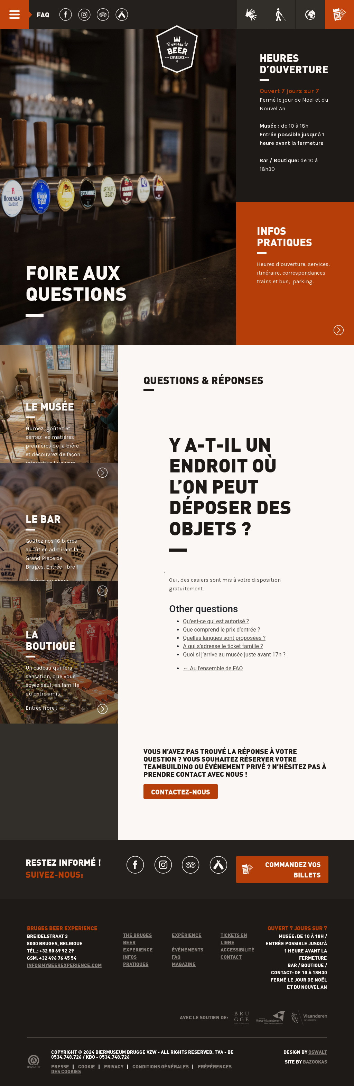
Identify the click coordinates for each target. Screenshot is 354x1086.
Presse (60, 1082)
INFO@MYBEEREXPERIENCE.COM (64, 980)
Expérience (187, 950)
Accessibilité (237, 965)
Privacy (113, 1082)
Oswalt (317, 1067)
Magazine (184, 979)
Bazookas (315, 1077)
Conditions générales (160, 1082)
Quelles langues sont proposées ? (224, 653)
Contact (231, 972)
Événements (187, 965)
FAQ (176, 972)
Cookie (86, 1082)
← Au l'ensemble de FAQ (213, 683)
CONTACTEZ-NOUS (180, 806)
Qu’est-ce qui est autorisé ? (216, 636)
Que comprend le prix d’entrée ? (221, 645)
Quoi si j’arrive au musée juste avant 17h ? (234, 669)
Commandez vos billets (293, 884)
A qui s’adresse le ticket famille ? (223, 661)
